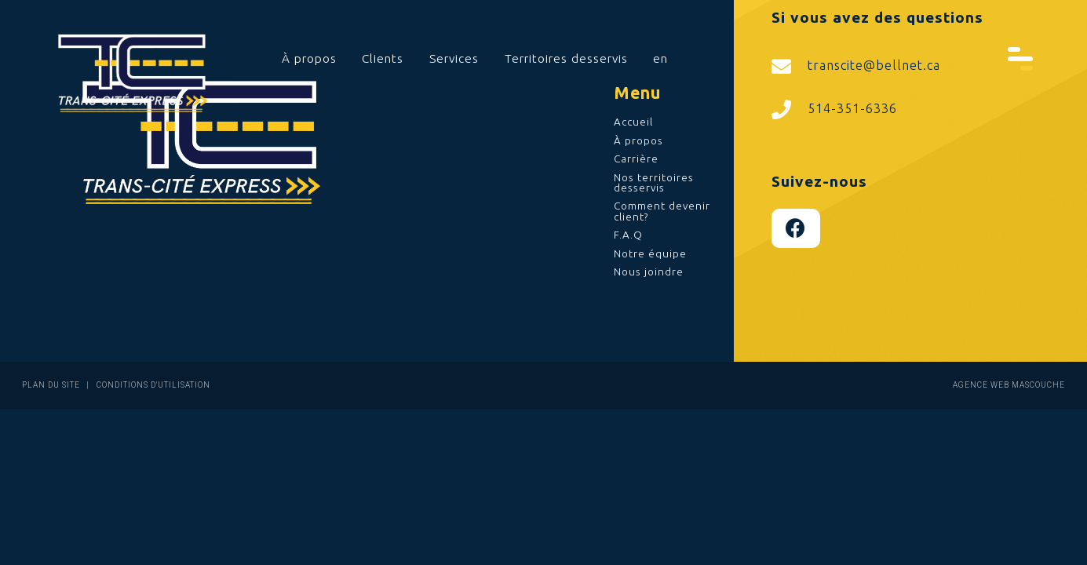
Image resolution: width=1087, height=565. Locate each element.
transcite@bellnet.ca (855, 66)
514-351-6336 (834, 109)
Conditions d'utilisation (152, 385)
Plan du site (51, 385)
